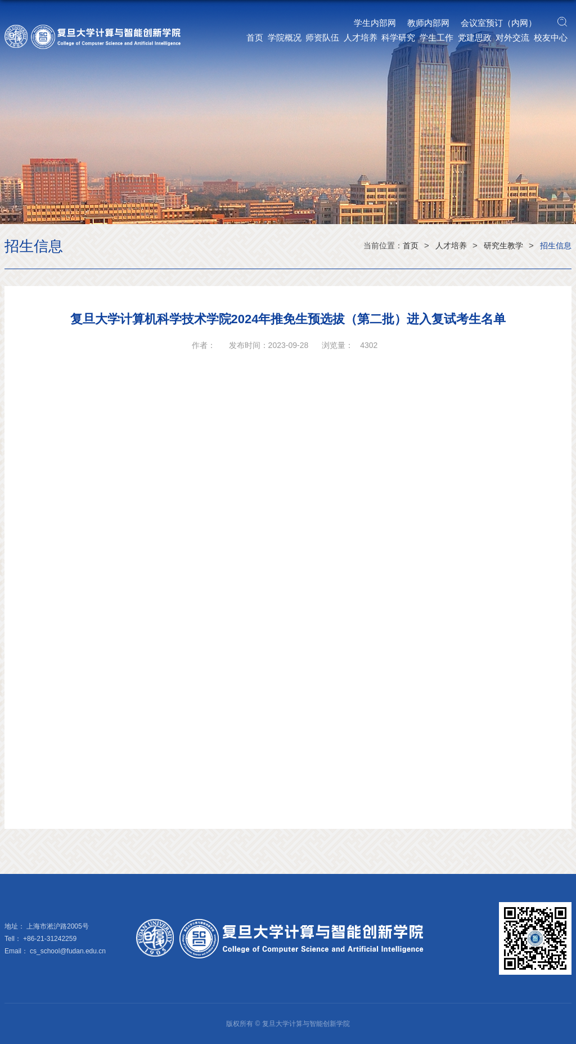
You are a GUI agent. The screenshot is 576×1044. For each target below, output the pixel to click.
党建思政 (475, 37)
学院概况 (285, 37)
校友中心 (551, 37)
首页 (254, 37)
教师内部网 (428, 23)
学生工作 (436, 37)
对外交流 (512, 37)
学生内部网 (375, 23)
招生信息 (556, 245)
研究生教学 (503, 245)
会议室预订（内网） (499, 23)
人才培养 (360, 37)
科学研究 (398, 37)
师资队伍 (322, 37)
